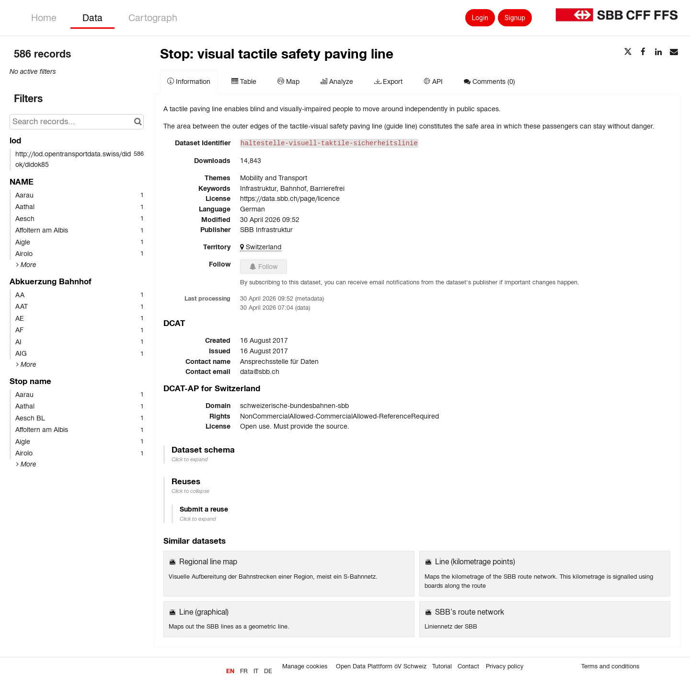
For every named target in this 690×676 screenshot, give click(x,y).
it (255, 671)
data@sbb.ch (259, 371)
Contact (468, 666)
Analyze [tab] (337, 81)
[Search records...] (77, 121)
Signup (515, 18)
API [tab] (433, 81)
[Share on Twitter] (627, 52)
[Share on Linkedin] (658, 52)
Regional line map (208, 562)
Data (92, 17)
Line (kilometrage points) (475, 562)
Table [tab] (243, 81)
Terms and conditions (610, 666)
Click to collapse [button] (190, 491)
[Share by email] (673, 52)
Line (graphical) (204, 612)
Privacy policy (504, 666)
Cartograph (152, 17)
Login (480, 18)
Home (44, 17)
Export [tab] (388, 81)
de (268, 671)
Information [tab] (188, 81)
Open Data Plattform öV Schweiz (381, 666)
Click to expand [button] (190, 459)
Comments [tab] (489, 81)
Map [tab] (288, 81)
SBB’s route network (469, 612)
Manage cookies (304, 666)
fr (244, 671)
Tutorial (442, 666)
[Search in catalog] (138, 121)
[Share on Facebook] (643, 52)
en (230, 671)
